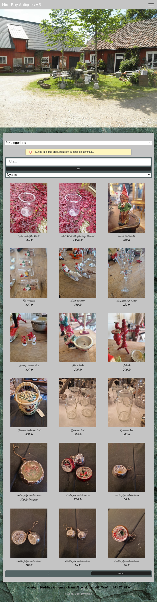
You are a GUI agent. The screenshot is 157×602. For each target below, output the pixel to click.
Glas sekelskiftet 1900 (28, 236)
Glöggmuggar (29, 301)
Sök (78, 168)
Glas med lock (77, 430)
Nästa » (121, 573)
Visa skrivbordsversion (78, 594)
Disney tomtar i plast (29, 365)
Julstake (126, 365)
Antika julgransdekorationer (29, 495)
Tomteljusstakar (78, 301)
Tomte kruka (78, 365)
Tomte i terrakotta (126, 236)
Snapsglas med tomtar (127, 301)
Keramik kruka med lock (29, 430)
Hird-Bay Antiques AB (21, 4)
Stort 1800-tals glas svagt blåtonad (77, 236)
